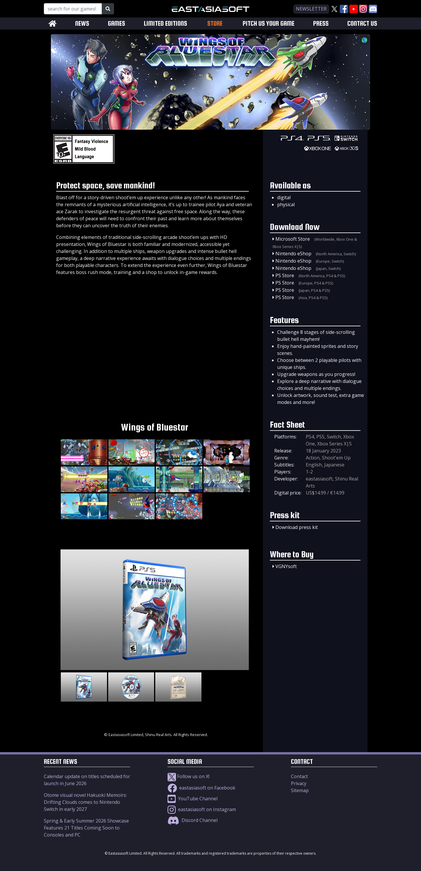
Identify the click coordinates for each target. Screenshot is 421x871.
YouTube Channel (193, 798)
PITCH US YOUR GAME (268, 23)
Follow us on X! (188, 776)
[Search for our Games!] (73, 8)
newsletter (311, 9)
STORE (214, 23)
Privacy (298, 783)
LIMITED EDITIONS (165, 23)
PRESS (321, 23)
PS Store (284, 275)
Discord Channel (193, 820)
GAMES (116, 23)
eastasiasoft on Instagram (202, 809)
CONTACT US (362, 23)
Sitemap (300, 790)
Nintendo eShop (293, 253)
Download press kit (296, 527)
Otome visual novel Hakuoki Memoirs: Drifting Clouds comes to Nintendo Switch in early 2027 (85, 802)
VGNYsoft (286, 566)
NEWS (82, 23)
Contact (299, 776)
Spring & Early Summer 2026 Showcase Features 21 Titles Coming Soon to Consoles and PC (86, 828)
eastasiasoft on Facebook (201, 788)
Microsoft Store (292, 239)
